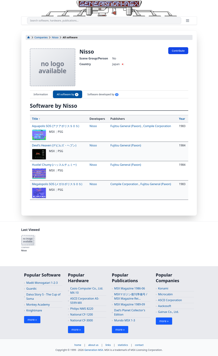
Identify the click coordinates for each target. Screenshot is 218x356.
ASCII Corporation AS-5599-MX (84, 301)
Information (41, 94)
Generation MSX (93, 350)
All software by (67, 94)
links (108, 345)
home (77, 345)
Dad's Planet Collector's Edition (129, 312)
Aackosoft (164, 306)
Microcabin (165, 294)
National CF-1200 (81, 314)
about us (93, 345)
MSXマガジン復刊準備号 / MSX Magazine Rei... (130, 296)
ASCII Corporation (170, 300)
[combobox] (104, 20)
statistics (123, 345)
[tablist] (109, 94)
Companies (41, 37)
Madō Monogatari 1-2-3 (42, 283)
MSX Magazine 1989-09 (129, 304)
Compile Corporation (157, 126)
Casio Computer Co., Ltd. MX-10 (86, 290)
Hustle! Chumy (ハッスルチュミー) (54, 165)
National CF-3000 (81, 320)
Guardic (31, 289)
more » (32, 320)
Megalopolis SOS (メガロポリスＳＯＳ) (57, 184)
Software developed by (103, 94)
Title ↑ (36, 119)
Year (182, 119)
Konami (163, 288)
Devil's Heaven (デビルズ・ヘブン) (54, 145)
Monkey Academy (38, 304)
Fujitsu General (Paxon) (126, 126)
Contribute (178, 50)
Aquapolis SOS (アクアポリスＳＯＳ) (55, 126)
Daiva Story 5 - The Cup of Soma (43, 296)
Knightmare (34, 310)
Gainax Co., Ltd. (168, 312)
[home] (28, 37)
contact (139, 345)
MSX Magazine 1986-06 (129, 288)
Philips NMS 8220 (81, 309)
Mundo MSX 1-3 (124, 320)
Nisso (55, 37)
